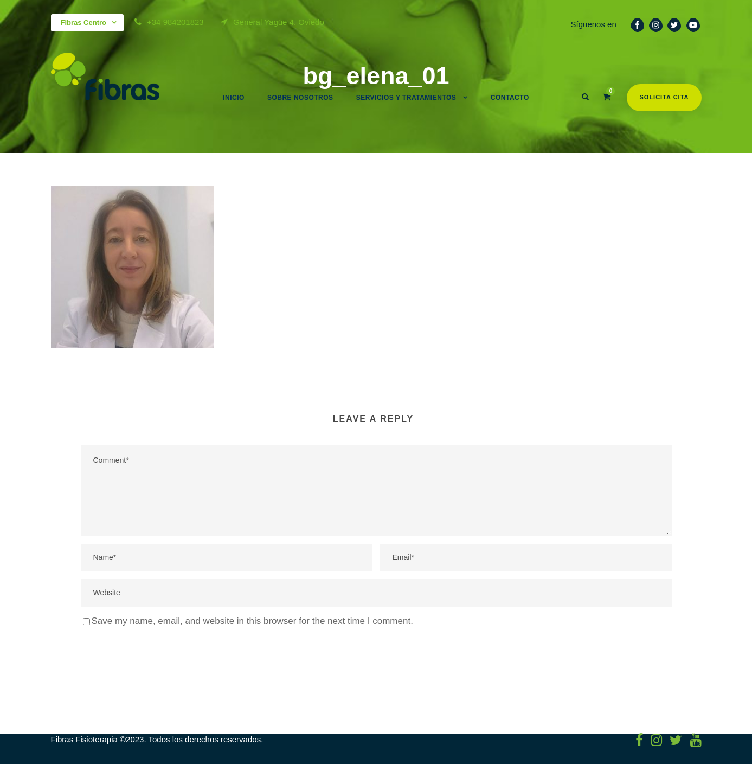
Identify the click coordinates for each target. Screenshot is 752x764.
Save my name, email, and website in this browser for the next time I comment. (252, 621)
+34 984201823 (175, 22)
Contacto (510, 97)
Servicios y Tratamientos (406, 97)
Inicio (234, 97)
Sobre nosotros (300, 97)
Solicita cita (664, 97)
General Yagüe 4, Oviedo (278, 22)
